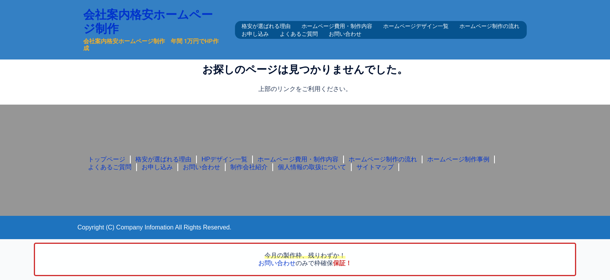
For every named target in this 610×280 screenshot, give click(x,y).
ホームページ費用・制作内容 (336, 26)
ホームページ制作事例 (458, 159)
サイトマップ (375, 167)
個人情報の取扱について (312, 167)
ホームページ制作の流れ (489, 26)
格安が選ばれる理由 (266, 26)
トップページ (106, 159)
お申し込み (255, 34)
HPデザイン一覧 (224, 159)
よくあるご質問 (299, 34)
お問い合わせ (345, 34)
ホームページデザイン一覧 (416, 26)
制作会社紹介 (249, 167)
